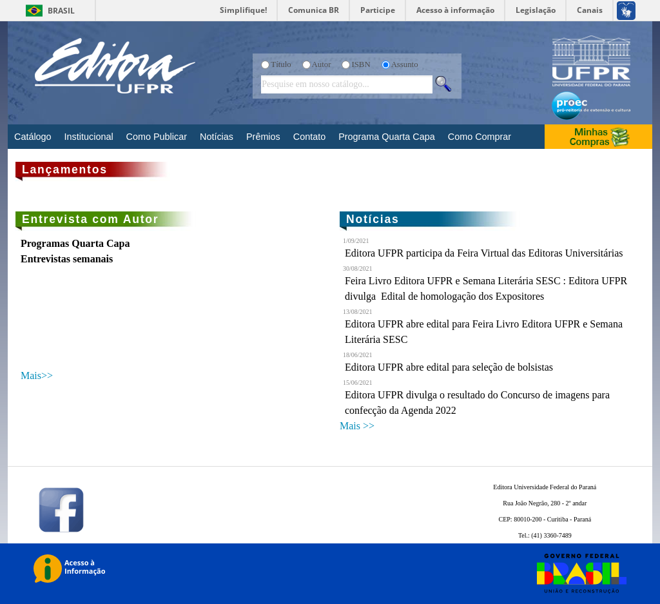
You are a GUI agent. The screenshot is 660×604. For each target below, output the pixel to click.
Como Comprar (479, 137)
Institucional (88, 137)
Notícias (216, 137)
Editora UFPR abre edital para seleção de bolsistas (449, 367)
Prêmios (263, 137)
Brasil (61, 10)
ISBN (360, 64)
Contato (309, 137)
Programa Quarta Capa (386, 137)
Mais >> (357, 425)
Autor (321, 64)
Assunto (404, 64)
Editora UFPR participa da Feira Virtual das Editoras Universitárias (484, 253)
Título (281, 64)
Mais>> (37, 375)
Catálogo (33, 137)
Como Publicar (156, 137)
